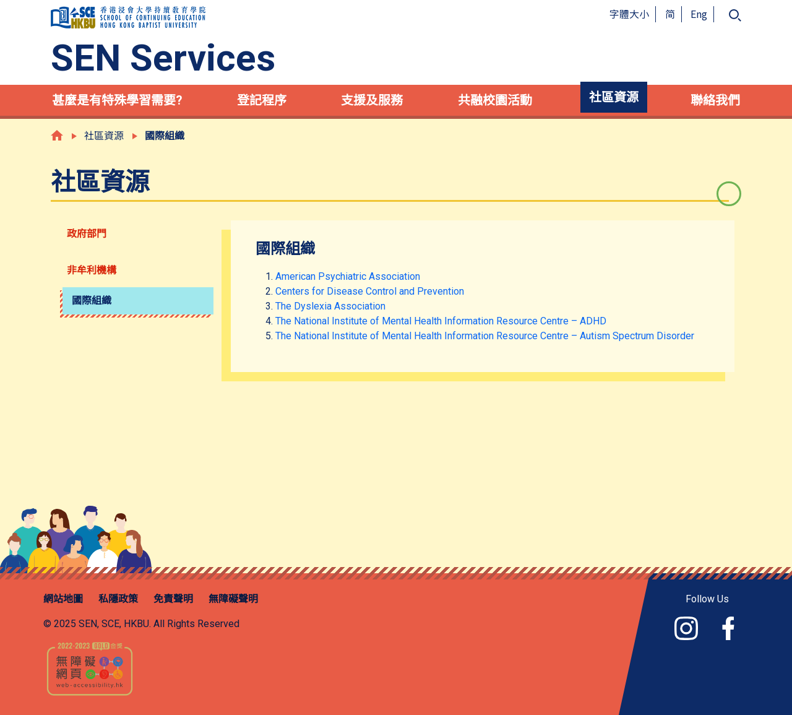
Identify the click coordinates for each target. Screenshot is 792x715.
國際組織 (91, 300)
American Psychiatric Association (347, 276)
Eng (699, 13)
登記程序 (261, 100)
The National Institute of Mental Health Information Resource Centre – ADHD (440, 321)
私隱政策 (118, 599)
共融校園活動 (495, 100)
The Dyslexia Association (330, 306)
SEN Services (163, 58)
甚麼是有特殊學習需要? (117, 100)
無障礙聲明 (233, 599)
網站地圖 (63, 599)
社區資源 (614, 97)
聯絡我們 (715, 100)
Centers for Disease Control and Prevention (369, 291)
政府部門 (86, 234)
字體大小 (629, 13)
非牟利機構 (91, 270)
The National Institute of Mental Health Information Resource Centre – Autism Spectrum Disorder (484, 336)
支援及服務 (372, 100)
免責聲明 (173, 599)
